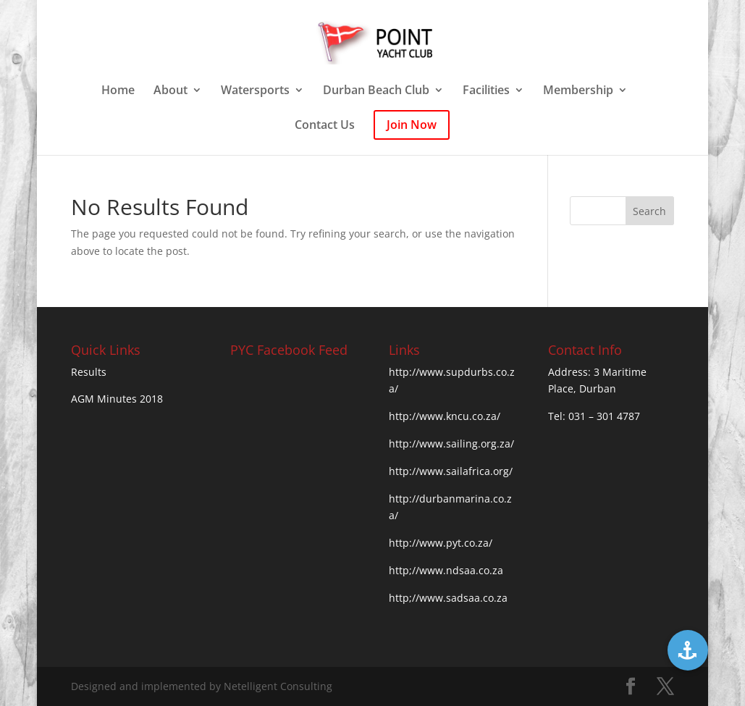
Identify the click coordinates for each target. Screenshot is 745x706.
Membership (578, 91)
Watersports (255, 91)
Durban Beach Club (376, 91)
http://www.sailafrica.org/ (451, 471)
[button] (688, 650)
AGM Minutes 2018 (117, 398)
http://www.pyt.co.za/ (440, 543)
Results (88, 372)
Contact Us (325, 126)
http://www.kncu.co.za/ (444, 416)
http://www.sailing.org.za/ (451, 443)
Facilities (486, 91)
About (170, 91)
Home (118, 91)
